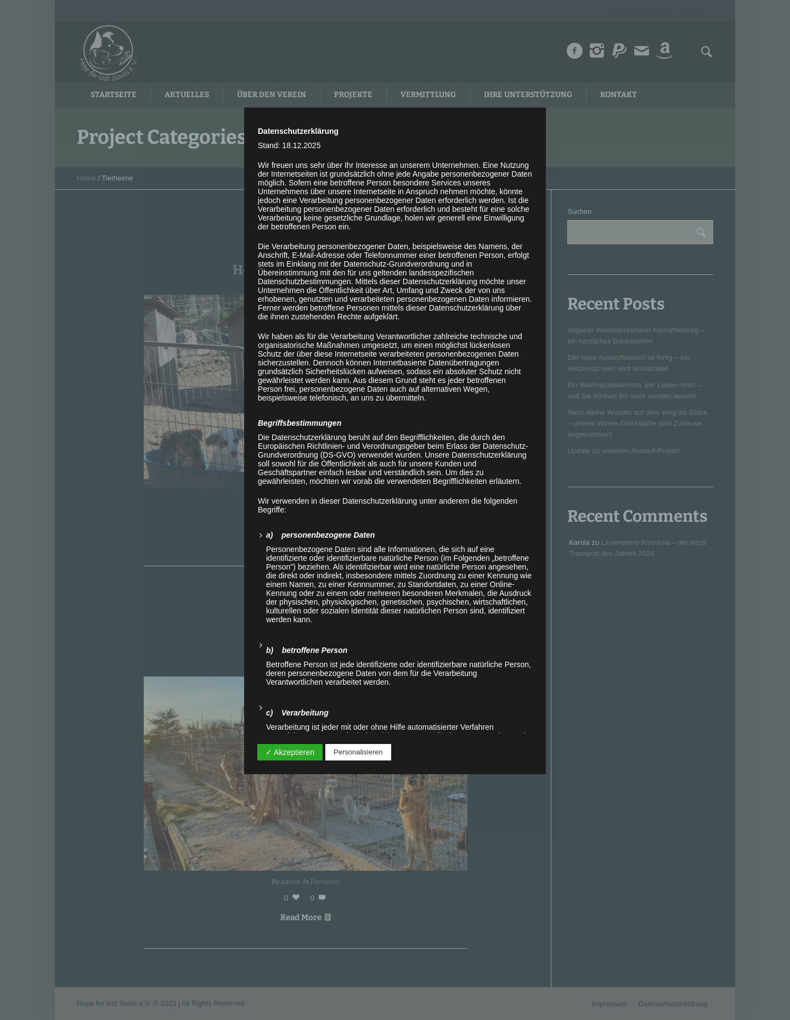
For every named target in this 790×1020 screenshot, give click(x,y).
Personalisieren (358, 752)
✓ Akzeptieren (290, 752)
